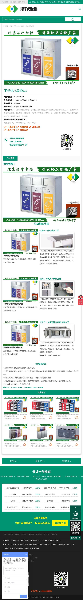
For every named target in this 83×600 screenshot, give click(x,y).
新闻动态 (38, 534)
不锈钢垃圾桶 (30, 26)
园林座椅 (78, 2)
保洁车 (23, 534)
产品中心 (16, 26)
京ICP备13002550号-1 (51, 597)
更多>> (58, 540)
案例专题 (67, 461)
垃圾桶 (22, 26)
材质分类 (40, 461)
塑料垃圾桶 (61, 2)
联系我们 (54, 534)
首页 (11, 26)
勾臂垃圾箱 (70, 544)
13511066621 (42, 522)
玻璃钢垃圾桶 (18, 548)
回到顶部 (74, 538)
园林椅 (17, 534)
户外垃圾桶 (52, 2)
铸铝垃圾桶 (29, 548)
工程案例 (30, 534)
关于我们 (46, 534)
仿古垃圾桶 (61, 544)
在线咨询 (60, 523)
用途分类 (14, 461)
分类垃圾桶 (15, 544)
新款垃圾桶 (24, 544)
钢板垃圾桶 (43, 544)
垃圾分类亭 (44, 2)
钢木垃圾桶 (70, 2)
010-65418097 (23, 522)
